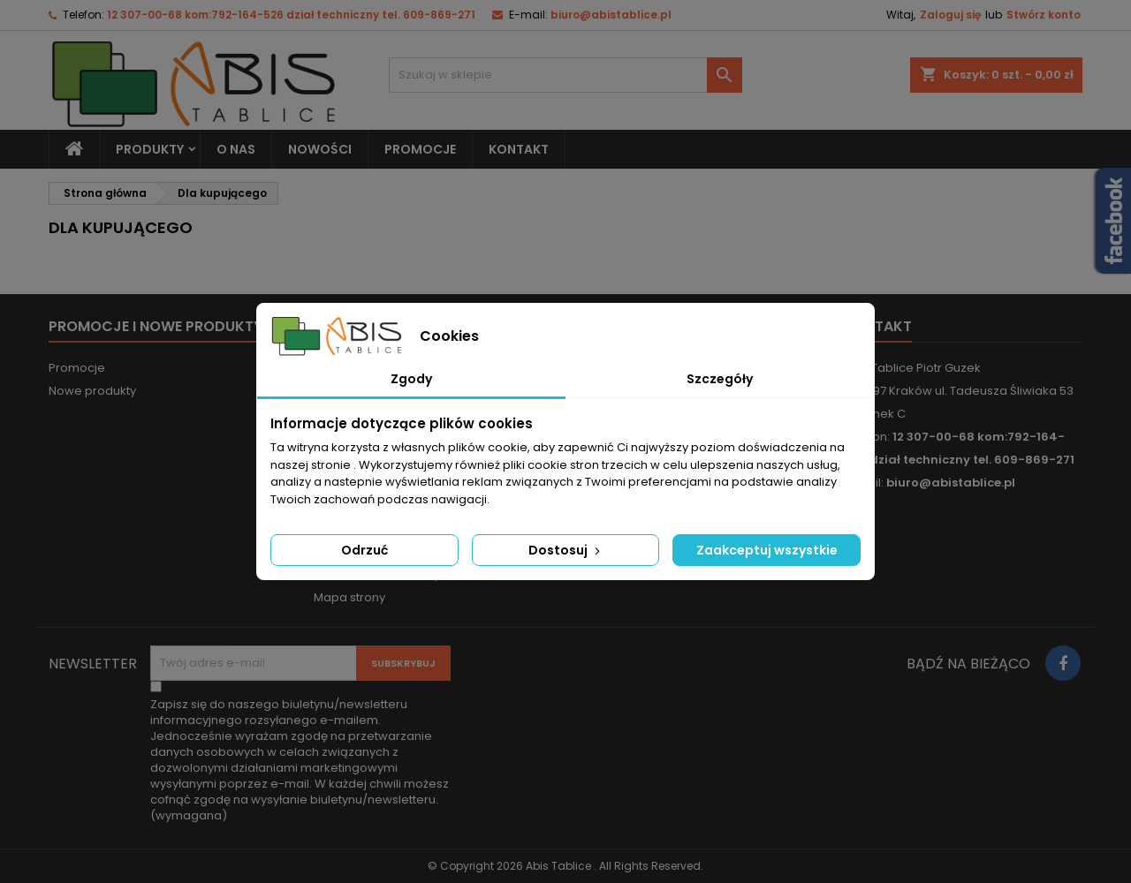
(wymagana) (299, 760)
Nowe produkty (92, 390)
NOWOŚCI (320, 149)
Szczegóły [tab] (720, 379)
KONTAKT (519, 149)
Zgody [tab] (411, 379)
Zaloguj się (950, 14)
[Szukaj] (565, 75)
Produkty (150, 149)
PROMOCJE (420, 149)
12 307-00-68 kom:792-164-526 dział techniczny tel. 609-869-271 (291, 14)
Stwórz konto (1043, 14)
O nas (235, 149)
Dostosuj (565, 550)
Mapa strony (349, 597)
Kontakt (878, 326)
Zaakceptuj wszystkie (767, 550)
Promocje (77, 367)
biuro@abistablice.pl (611, 14)
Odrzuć (364, 550)
